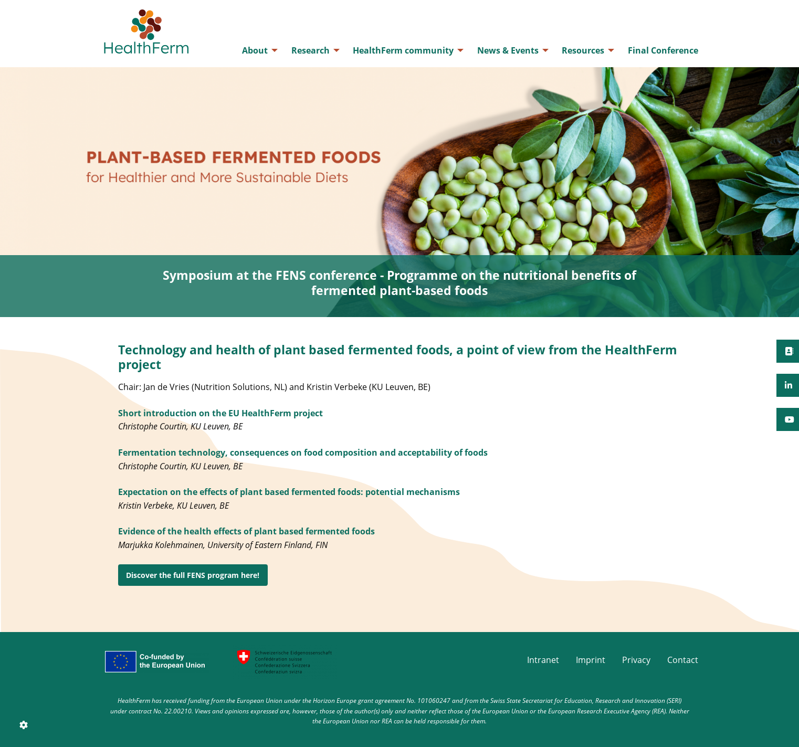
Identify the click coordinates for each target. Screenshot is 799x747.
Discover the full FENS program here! (192, 575)
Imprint (590, 660)
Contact (682, 660)
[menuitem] (257, 50)
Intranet (543, 660)
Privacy (636, 660)
